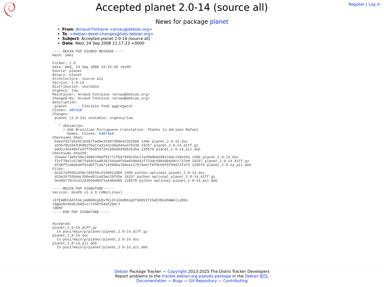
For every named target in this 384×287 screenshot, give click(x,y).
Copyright (177, 271)
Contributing (235, 280)
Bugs (178, 280)
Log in (374, 4)
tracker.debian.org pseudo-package (196, 276)
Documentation (151, 280)
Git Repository (203, 280)
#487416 (106, 134)
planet (219, 21)
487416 (75, 110)
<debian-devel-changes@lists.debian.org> (112, 34)
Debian (121, 271)
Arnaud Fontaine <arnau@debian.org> (114, 29)
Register (356, 4)
